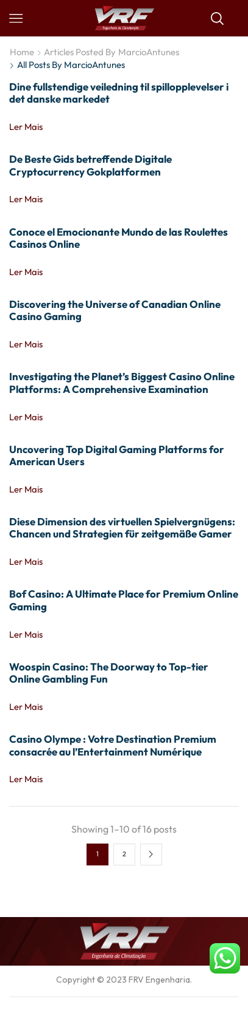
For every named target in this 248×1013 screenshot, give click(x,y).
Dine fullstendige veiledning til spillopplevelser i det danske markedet (119, 92)
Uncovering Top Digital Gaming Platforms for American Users (116, 455)
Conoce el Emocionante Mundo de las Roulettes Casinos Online (118, 237)
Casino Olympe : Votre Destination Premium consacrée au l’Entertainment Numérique (112, 744)
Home (22, 52)
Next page (151, 854)
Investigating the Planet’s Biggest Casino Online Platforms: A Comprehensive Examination (122, 382)
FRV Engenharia (159, 979)
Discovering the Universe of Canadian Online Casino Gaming (115, 310)
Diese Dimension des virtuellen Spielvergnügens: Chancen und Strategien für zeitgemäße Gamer (122, 527)
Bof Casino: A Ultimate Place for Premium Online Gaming (123, 599)
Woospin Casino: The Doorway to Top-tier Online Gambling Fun (108, 672)
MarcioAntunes (148, 52)
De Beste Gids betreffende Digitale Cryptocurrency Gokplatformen (90, 164)
